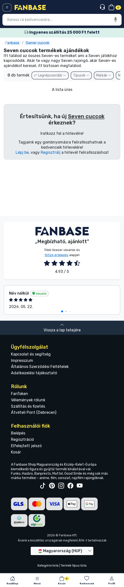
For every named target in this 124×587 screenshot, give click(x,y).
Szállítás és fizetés (28, 406)
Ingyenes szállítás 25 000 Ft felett (62, 32)
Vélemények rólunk (28, 400)
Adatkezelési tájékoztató (34, 373)
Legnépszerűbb (50, 75)
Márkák (103, 75)
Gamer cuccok (37, 43)
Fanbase (12, 43)
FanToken (19, 393)
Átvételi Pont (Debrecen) (33, 412)
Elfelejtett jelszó (26, 445)
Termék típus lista (73, 565)
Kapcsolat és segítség (31, 354)
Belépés (18, 433)
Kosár (16, 452)
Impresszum (22, 360)
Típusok (81, 75)
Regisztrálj (50, 152)
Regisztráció (22, 439)
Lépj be (22, 152)
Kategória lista (48, 565)
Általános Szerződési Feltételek (40, 366)
